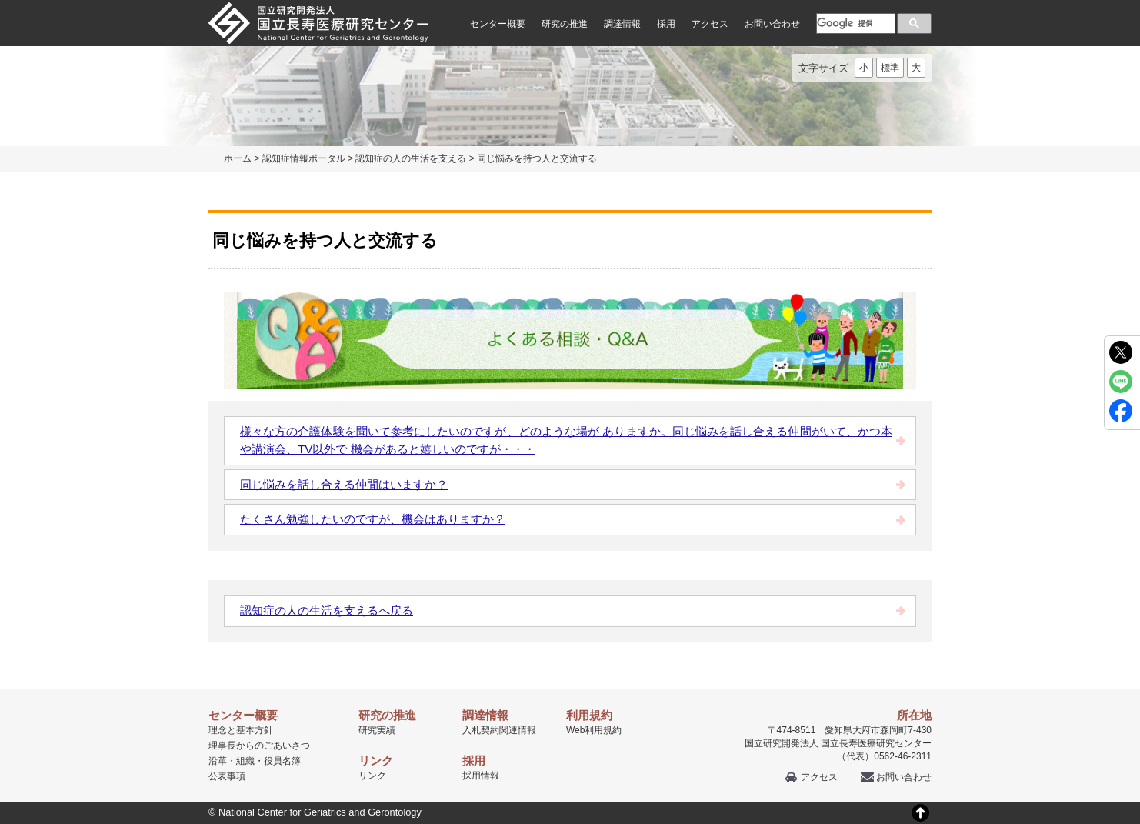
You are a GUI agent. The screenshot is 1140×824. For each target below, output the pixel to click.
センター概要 (497, 23)
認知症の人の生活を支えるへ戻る (326, 610)
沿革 (217, 761)
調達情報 (622, 23)
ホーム (238, 158)
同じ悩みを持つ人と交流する (537, 158)
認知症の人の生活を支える (410, 158)
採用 (666, 23)
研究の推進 (565, 23)
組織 (245, 761)
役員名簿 (282, 761)
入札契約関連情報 (499, 730)
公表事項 (226, 776)
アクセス (710, 23)
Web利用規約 (594, 730)
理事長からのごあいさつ (259, 745)
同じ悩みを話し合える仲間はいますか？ (344, 484)
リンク (372, 775)
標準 (890, 67)
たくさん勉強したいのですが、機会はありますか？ (372, 518)
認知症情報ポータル (303, 158)
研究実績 (376, 730)
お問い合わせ (772, 23)
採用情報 (480, 775)
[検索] (854, 23)
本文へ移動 (538, 0)
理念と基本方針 (240, 730)
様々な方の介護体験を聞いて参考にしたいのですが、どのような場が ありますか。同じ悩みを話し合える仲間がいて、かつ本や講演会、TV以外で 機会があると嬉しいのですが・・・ (566, 440)
